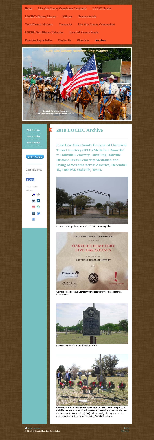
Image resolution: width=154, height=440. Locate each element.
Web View (125, 431)
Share (30, 180)
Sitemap (36, 428)
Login (126, 428)
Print (29, 428)
